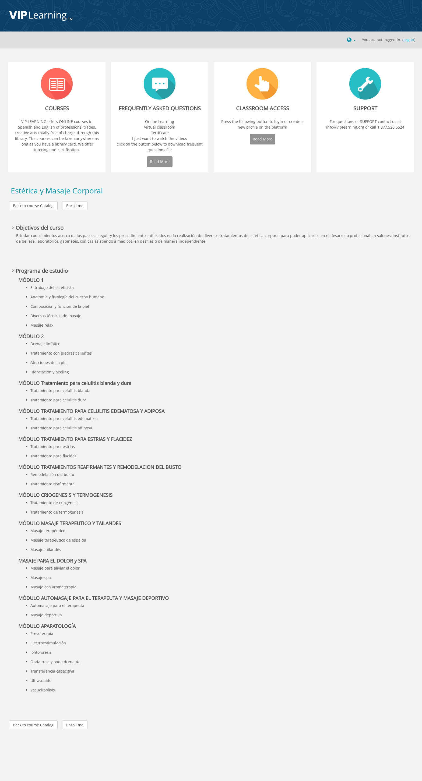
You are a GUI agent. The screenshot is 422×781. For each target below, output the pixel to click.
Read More (160, 161)
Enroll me (74, 205)
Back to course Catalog (33, 205)
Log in (408, 39)
